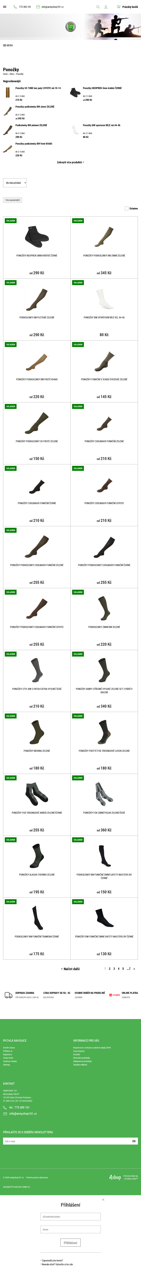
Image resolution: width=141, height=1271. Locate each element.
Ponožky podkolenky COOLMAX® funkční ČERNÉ (104, 565)
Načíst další (72, 969)
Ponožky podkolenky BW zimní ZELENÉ (34, 106)
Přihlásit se (7, 1051)
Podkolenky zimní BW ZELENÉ (104, 627)
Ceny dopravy (79, 1051)
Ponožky (19, 73)
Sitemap (6, 1064)
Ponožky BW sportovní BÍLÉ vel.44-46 (101, 125)
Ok (134, 1141)
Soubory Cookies (10, 1061)
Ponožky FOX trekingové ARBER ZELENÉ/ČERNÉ (37, 812)
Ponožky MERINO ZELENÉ (37, 751)
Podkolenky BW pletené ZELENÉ (31, 125)
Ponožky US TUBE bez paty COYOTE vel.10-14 (38, 88)
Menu (10, 45)
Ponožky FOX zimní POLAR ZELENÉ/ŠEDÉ (104, 812)
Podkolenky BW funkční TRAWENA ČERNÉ (37, 936)
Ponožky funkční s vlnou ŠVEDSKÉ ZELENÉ (104, 379)
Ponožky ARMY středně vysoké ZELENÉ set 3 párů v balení (104, 690)
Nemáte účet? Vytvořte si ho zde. (57, 1264)
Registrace (7, 1054)
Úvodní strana (9, 1047)
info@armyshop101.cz (53, 7)
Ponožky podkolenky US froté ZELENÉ (37, 441)
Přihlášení (70, 1243)
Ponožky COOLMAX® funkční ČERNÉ (37, 503)
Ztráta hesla (8, 1057)
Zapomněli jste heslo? (52, 1260)
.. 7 (128, 968)
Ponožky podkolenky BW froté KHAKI (33, 143)
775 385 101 (25, 7)
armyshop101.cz (17, 1177)
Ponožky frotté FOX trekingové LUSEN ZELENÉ (104, 751)
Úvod (5, 73)
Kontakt (76, 1054)
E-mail (5, 1139)
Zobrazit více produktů (69, 162)
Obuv (12, 73)
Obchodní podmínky (81, 1057)
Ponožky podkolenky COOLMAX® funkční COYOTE (37, 627)
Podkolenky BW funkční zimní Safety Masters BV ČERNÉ (104, 876)
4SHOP (135, 1179)
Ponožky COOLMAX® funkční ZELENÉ (104, 441)
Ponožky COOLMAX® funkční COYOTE (104, 503)
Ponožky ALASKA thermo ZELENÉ (37, 874)
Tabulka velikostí (80, 1064)
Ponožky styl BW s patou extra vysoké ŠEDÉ (37, 689)
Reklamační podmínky (82, 1061)
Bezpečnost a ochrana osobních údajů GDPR (92, 1047)
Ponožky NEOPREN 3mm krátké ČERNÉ (102, 88)
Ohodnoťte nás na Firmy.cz (16, 1186)
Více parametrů (13, 200)
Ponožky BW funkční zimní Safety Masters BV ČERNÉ (104, 936)
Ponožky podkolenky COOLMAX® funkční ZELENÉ (36, 565)
